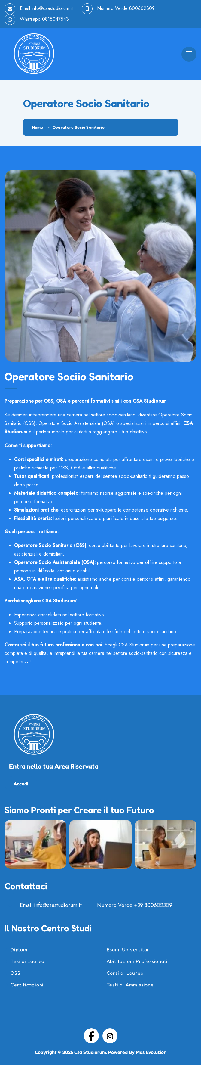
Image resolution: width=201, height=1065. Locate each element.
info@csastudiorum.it (52, 8)
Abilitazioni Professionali (137, 961)
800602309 (142, 8)
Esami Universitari (129, 949)
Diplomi (20, 949)
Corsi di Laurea (125, 973)
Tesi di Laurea (27, 961)
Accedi (21, 784)
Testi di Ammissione (130, 984)
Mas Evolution (151, 1052)
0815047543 (55, 19)
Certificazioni (27, 984)
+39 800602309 (153, 905)
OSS (15, 973)
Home (37, 127)
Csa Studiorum (90, 1052)
